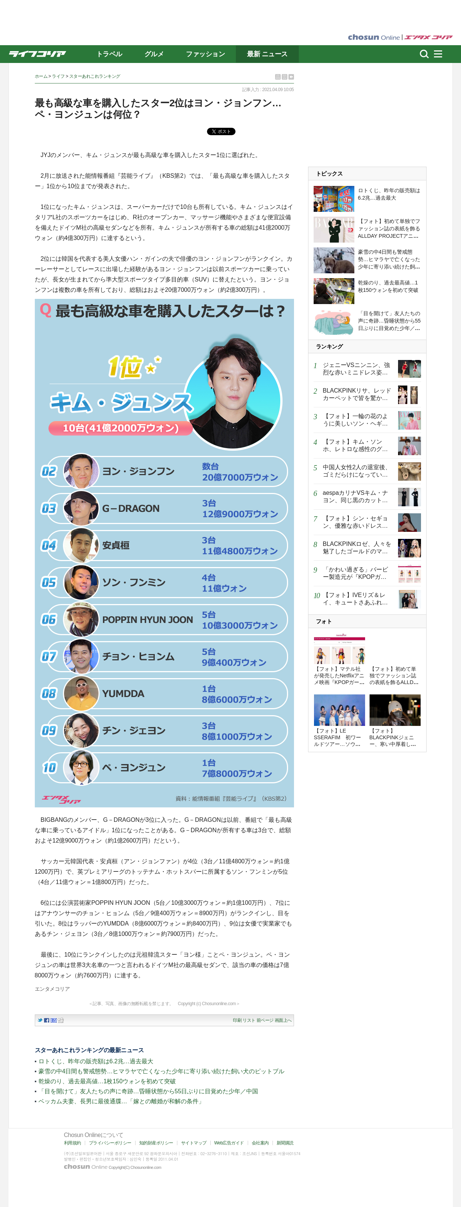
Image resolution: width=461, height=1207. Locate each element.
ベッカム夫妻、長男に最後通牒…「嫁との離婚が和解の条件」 (121, 1101)
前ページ (265, 1020)
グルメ (154, 54)
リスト (249, 1020)
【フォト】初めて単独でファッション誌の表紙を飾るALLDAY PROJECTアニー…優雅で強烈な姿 (395, 682)
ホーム (41, 76)
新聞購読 (285, 1143)
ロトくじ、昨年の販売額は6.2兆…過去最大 (96, 1061)
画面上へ (283, 1020)
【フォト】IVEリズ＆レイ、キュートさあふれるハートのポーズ (355, 602)
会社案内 (260, 1143)
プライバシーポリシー (110, 1143)
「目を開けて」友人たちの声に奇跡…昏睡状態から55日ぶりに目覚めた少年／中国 (148, 1091)
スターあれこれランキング (94, 76)
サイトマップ (194, 1143)
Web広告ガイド (229, 1143)
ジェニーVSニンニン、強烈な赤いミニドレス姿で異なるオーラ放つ (356, 372)
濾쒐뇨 (424, 54)
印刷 (237, 1020)
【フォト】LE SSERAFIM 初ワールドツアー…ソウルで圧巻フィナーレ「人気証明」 (337, 744)
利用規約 (72, 1143)
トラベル (109, 54)
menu (441, 54)
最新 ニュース (267, 54)
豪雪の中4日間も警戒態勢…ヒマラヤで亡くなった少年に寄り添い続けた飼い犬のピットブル (162, 1071)
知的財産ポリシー (156, 1143)
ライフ (58, 76)
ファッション (205, 54)
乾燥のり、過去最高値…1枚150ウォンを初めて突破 (107, 1081)
